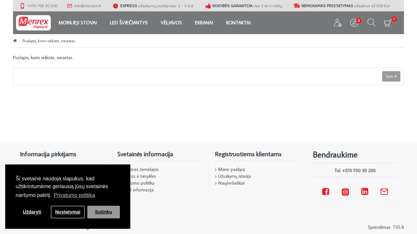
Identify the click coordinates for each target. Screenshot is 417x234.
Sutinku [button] (103, 211)
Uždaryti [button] (32, 211)
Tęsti (389, 76)
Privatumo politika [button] (74, 195)
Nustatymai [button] (67, 211)
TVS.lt (398, 227)
